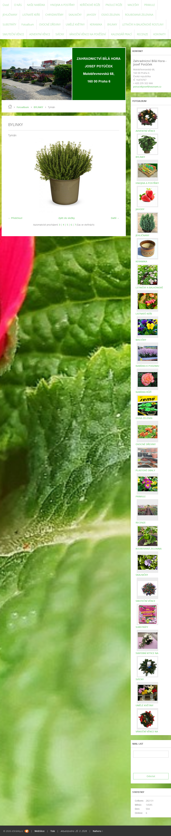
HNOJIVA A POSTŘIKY (62, 5)
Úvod (6, 5)
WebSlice (40, 831)
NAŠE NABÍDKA (36, 5)
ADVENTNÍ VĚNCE (39, 34)
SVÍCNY (59, 34)
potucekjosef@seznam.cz (147, 86)
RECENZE (142, 34)
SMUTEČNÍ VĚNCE (13, 34)
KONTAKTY (159, 34)
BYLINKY (112, 24)
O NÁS (18, 5)
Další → (115, 218)
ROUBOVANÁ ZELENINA (139, 14)
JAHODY (91, 14)
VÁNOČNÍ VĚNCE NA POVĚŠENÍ (87, 34)
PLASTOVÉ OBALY (145, 470)
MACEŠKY (133, 5)
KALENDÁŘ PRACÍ (121, 34)
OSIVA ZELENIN (144, 418)
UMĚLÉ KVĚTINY (75, 24)
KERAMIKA (96, 24)
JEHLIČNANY (10, 14)
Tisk (52, 831)
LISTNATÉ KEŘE (31, 14)
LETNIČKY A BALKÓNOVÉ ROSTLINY (142, 24)
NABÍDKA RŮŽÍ (143, 392)
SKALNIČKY (75, 14)
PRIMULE (149, 5)
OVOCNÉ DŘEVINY (50, 24)
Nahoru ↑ (98, 831)
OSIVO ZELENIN (110, 14)
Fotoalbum (27, 24)
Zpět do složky (66, 218)
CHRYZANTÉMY (54, 14)
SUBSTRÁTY (9, 24)
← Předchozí (15, 218)
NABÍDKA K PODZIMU (147, 365)
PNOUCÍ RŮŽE (114, 5)
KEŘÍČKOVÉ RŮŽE (90, 5)
